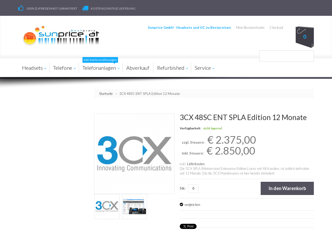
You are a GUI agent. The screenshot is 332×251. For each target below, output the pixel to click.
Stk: (182, 188)
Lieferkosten (196, 164)
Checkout (276, 27)
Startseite (106, 94)
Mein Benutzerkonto (250, 27)
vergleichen (192, 205)
